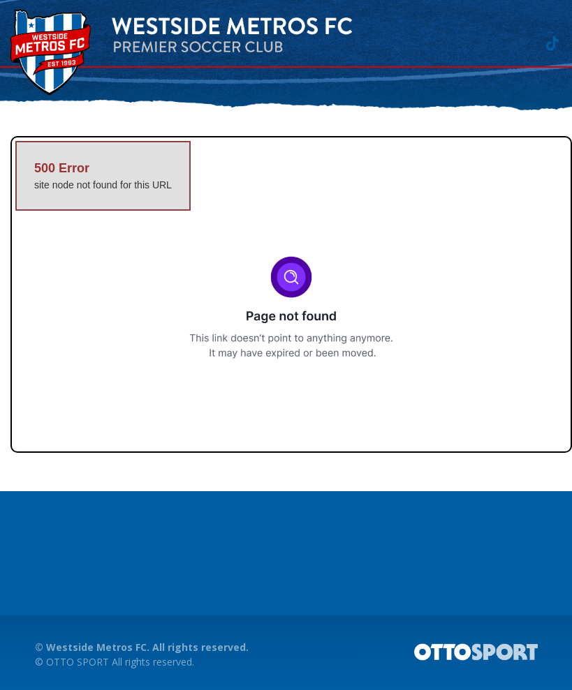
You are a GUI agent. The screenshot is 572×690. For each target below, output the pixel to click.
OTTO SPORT (77, 661)
